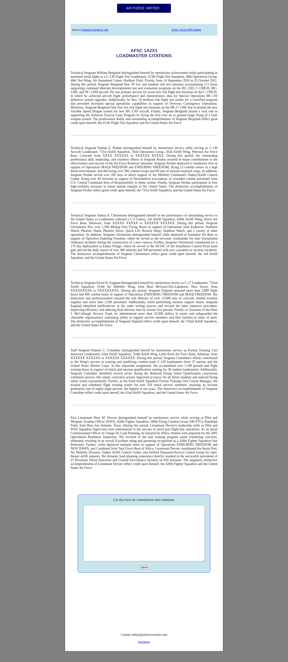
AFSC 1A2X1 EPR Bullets (186, 29)
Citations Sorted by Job (95, 29)
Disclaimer (144, 653)
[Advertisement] (144, 615)
